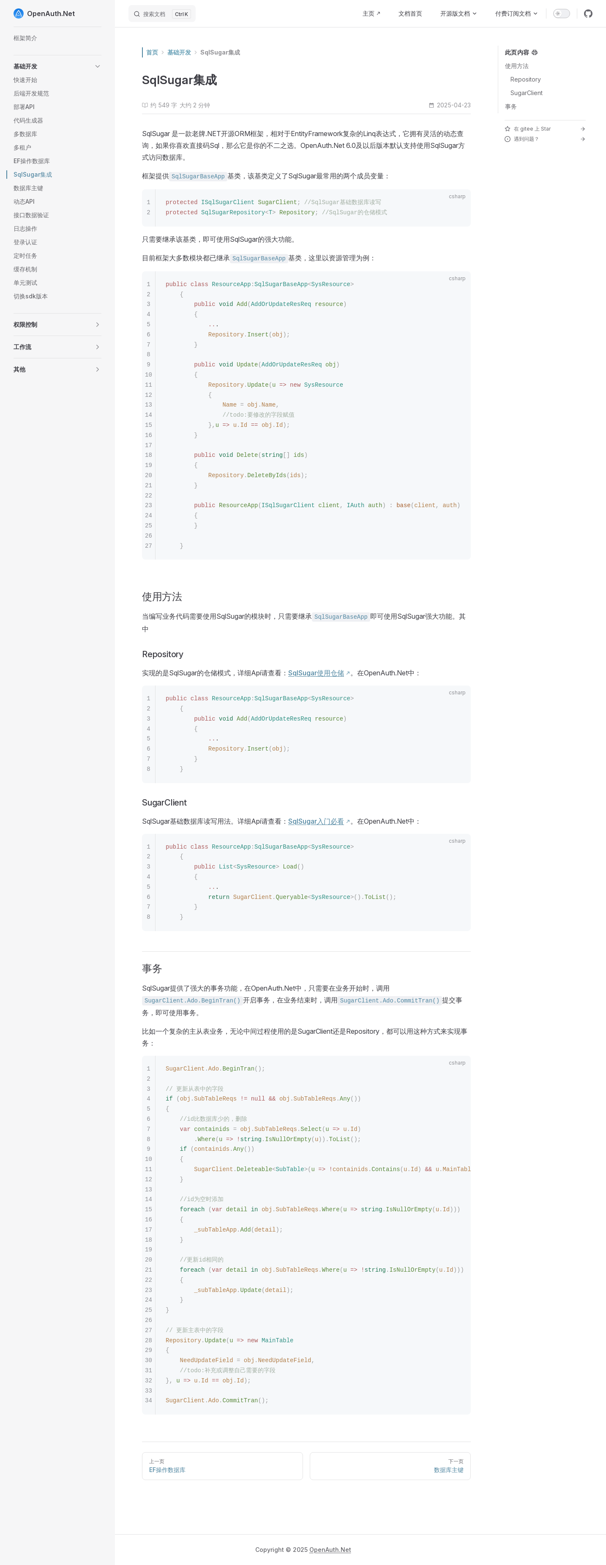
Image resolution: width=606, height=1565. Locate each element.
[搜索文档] (162, 13)
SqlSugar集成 (220, 52)
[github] (588, 13)
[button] (57, 66)
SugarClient (526, 92)
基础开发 (179, 52)
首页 (152, 52)
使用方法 (517, 65)
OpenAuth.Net (330, 1549)
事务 (511, 106)
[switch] (561, 13)
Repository (525, 79)
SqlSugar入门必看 (316, 821)
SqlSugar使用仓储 (316, 673)
